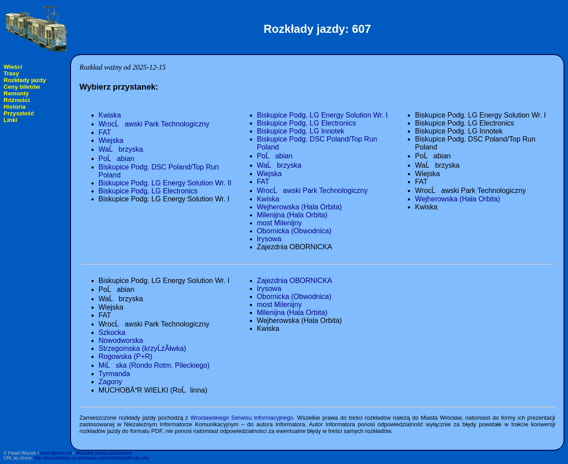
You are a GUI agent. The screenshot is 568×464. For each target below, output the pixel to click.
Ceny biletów (22, 86)
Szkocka (112, 332)
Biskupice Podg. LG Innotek (300, 131)
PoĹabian (116, 158)
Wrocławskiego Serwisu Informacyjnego (241, 417)
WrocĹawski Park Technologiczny (154, 124)
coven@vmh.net (56, 453)
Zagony (110, 381)
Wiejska (111, 140)
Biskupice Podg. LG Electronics (148, 191)
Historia (15, 106)
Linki (10, 120)
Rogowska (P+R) (125, 356)
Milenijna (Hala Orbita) (292, 215)
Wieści (13, 66)
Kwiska (110, 115)
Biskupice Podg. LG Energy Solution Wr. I (322, 115)
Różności (17, 100)
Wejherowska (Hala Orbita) (299, 207)
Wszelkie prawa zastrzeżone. (105, 453)
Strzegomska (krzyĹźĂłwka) (142, 348)
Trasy (11, 73)
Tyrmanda (114, 373)
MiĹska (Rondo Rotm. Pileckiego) (154, 365)
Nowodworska (121, 340)
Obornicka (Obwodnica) (294, 231)
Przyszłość (19, 113)
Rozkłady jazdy (25, 80)
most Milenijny (279, 223)
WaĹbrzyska (121, 149)
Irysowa (269, 239)
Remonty (16, 93)
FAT (105, 132)
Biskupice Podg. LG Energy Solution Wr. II (165, 183)
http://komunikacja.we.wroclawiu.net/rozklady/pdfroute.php (91, 458)
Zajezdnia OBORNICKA (294, 280)
